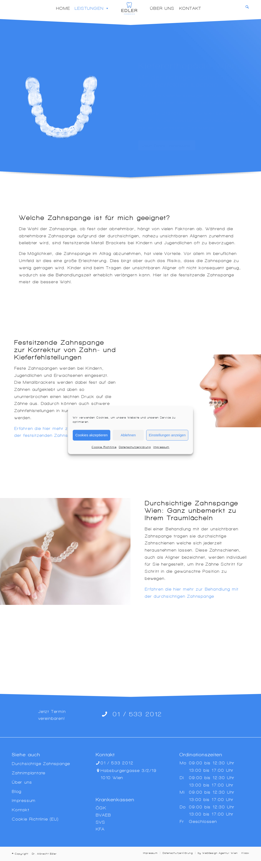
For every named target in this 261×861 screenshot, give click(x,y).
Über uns (162, 8)
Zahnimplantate (28, 773)
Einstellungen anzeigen (167, 435)
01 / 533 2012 (137, 714)
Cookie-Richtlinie (104, 446)
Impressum (161, 446)
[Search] (247, 7)
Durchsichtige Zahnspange (41, 763)
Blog (17, 791)
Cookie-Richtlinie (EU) (35, 819)
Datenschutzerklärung (135, 446)
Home (63, 8)
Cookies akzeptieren (91, 435)
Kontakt (190, 8)
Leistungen (92, 8)
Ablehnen (128, 435)
